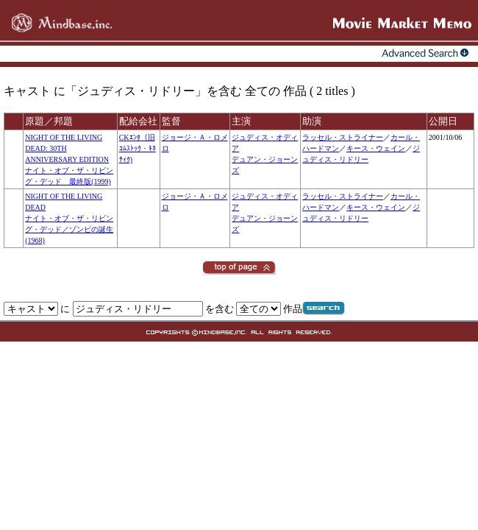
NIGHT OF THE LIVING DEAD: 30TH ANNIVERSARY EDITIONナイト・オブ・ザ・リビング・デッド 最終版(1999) (69, 159)
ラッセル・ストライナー (342, 137)
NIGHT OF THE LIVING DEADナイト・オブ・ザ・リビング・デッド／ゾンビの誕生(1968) (69, 218)
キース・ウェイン (375, 148)
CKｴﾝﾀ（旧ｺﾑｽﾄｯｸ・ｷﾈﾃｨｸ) (137, 148)
